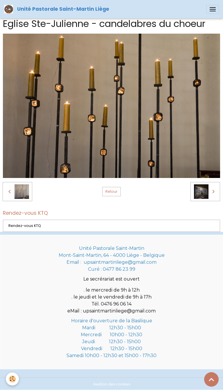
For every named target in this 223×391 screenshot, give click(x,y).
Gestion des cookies (111, 384)
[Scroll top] (211, 379)
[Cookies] (12, 378)
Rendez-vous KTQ (24, 225)
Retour (111, 191)
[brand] (57, 9)
